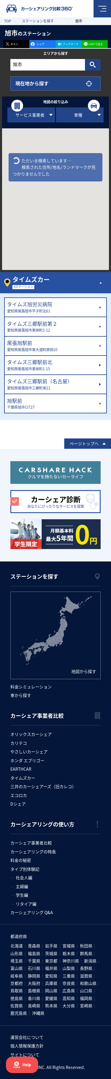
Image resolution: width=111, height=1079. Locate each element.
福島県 (34, 953)
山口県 (86, 990)
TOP (7, 20)
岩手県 (51, 946)
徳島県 (16, 998)
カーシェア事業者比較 (31, 843)
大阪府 (34, 983)
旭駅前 (51, 404)
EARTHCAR (20, 769)
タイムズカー (22, 778)
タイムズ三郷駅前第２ (51, 327)
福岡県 (86, 998)
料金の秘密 (20, 860)
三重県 (68, 976)
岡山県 (51, 990)
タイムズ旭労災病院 (51, 307)
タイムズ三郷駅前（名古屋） (51, 384)
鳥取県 (16, 990)
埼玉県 (16, 961)
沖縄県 (38, 1013)
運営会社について (27, 1037)
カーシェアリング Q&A (31, 912)
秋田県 (86, 946)
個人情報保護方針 (27, 1046)
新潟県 (90, 961)
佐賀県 (16, 1005)
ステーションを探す (38, 20)
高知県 (68, 998)
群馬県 (86, 953)
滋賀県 (86, 976)
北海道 (16, 946)
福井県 (51, 968)
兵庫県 (51, 983)
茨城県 (51, 953)
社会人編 (24, 877)
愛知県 (51, 976)
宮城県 (68, 946)
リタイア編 (26, 904)
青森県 (34, 946)
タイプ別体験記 (24, 869)
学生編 (22, 895)
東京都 (51, 961)
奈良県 (68, 983)
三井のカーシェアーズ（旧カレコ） (43, 786)
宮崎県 (86, 1005)
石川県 (34, 968)
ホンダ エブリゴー (27, 760)
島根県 (34, 990)
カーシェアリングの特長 (33, 851)
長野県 (86, 968)
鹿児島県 (18, 1013)
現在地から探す (32, 83)
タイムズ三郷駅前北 (51, 365)
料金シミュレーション (31, 687)
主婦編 (22, 886)
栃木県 (68, 953)
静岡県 (34, 976)
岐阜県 (16, 976)
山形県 (16, 953)
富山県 (16, 968)
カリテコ (18, 743)
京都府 (16, 983)
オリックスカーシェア (31, 734)
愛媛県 (51, 998)
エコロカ (18, 795)
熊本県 (51, 1005)
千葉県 (34, 961)
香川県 (34, 998)
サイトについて (24, 1054)
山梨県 (68, 968)
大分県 (68, 1005)
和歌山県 (88, 983)
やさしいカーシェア (29, 751)
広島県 (68, 990)
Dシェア (18, 804)
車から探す (20, 695)
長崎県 (34, 1005)
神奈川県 (70, 961)
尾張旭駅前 (51, 346)
